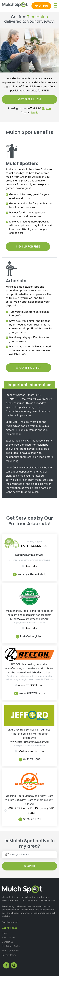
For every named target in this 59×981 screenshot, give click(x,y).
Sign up (46, 108)
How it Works (8, 937)
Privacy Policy (9, 955)
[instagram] (14, 965)
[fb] (6, 965)
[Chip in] (41, 5)
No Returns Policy (11, 946)
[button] (55, 5)
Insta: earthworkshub (29, 574)
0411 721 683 (30, 760)
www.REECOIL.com (29, 693)
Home (5, 933)
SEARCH (29, 866)
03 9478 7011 (29, 819)
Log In (34, 112)
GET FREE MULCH (29, 99)
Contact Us (7, 941)
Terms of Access (10, 950)
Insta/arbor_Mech (30, 637)
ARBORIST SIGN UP (28, 368)
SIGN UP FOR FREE (28, 246)
